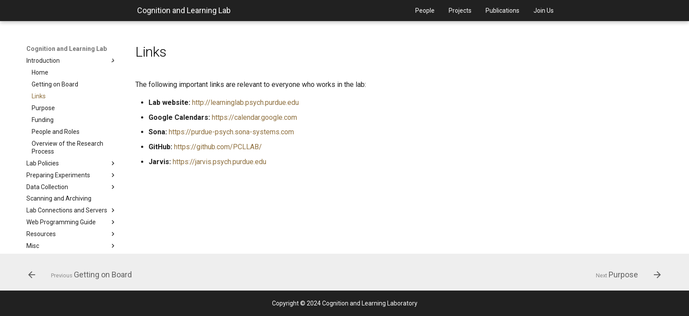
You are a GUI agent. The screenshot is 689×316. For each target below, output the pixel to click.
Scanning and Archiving (58, 198)
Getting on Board (55, 84)
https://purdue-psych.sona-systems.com (231, 132)
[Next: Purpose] (625, 274)
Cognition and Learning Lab (184, 10)
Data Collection (71, 187)
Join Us (543, 10)
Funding (43, 119)
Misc (71, 246)
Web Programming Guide (71, 222)
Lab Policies (71, 163)
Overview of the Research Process (67, 147)
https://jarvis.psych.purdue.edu (219, 162)
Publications (502, 10)
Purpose (43, 107)
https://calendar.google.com (254, 117)
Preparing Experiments (71, 175)
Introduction (71, 61)
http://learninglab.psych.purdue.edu (245, 102)
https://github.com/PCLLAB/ (218, 147)
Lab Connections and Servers (71, 210)
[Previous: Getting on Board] (83, 274)
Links (39, 96)
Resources (71, 234)
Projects (460, 10)
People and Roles (56, 131)
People (425, 10)
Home (40, 72)
